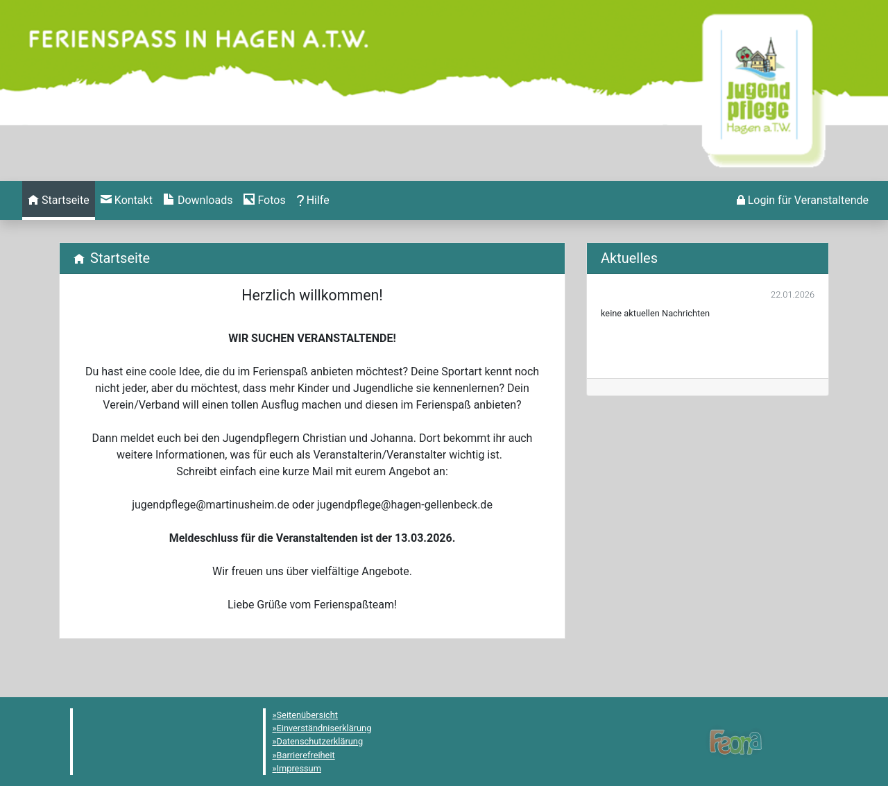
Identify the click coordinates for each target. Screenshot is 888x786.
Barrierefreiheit (306, 755)
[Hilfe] (264, 200)
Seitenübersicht (308, 715)
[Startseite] (58, 200)
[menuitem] (58, 200)
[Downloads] (198, 200)
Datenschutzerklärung (320, 741)
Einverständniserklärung (324, 728)
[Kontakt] (126, 200)
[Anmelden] (802, 200)
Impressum (299, 768)
